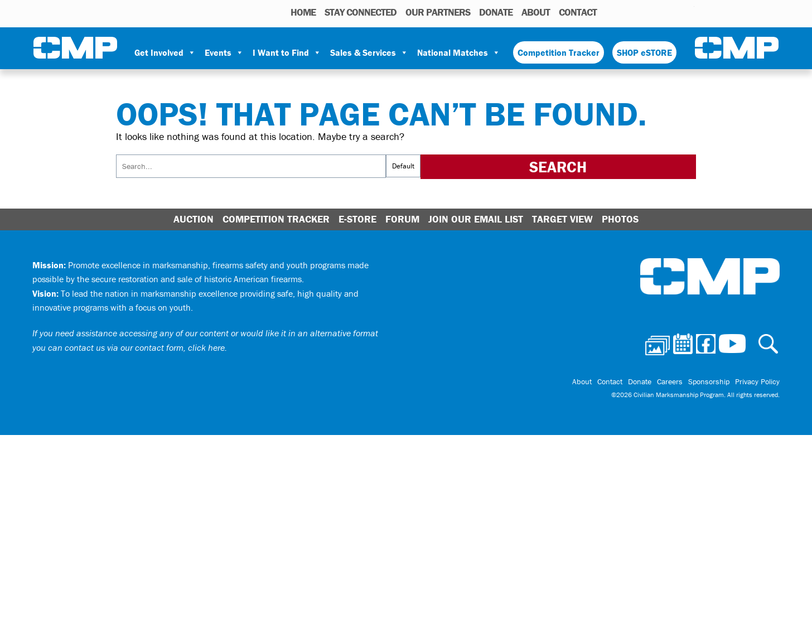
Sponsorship (708, 381)
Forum (402, 218)
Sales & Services (369, 52)
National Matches (458, 52)
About (535, 12)
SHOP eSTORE (644, 52)
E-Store (357, 218)
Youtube (687, 11)
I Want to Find (287, 52)
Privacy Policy (757, 381)
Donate (496, 12)
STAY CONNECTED (361, 12)
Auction (193, 218)
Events (224, 52)
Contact (578, 12)
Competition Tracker (559, 52)
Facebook (657, 11)
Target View (562, 218)
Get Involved (165, 52)
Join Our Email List (475, 218)
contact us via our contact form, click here (145, 347)
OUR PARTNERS (437, 12)
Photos (624, 11)
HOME (303, 12)
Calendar (641, 11)
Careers (670, 381)
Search (608, 11)
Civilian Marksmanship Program (75, 48)
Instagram (671, 11)
